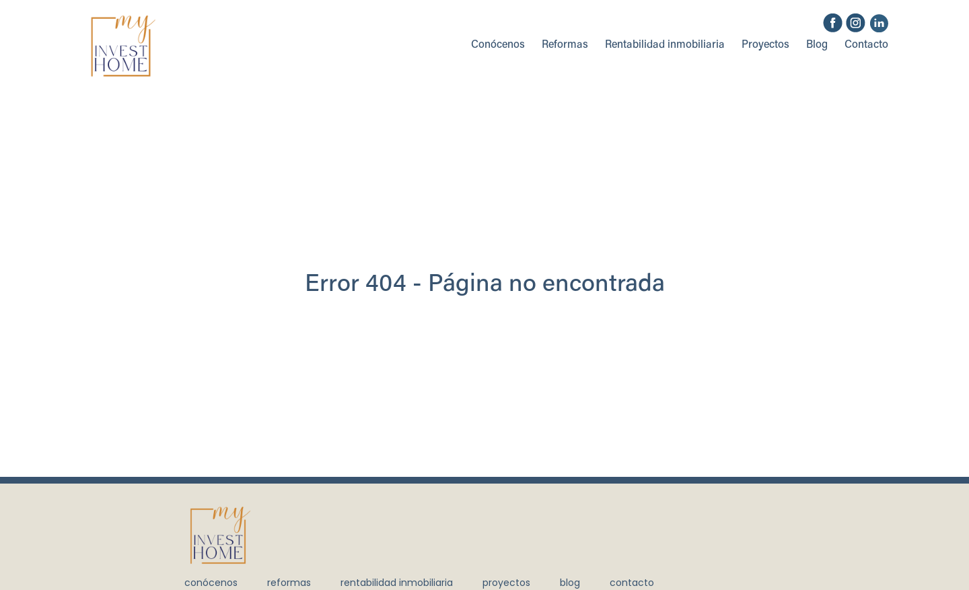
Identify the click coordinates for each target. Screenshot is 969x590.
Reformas (565, 45)
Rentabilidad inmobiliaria (665, 45)
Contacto (866, 45)
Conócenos (498, 45)
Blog (817, 45)
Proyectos (765, 45)
